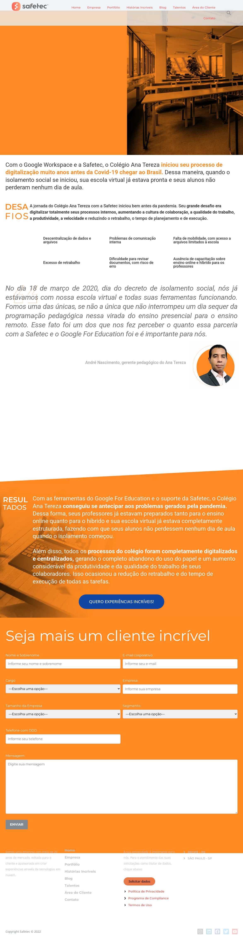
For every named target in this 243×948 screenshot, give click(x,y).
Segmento (131, 706)
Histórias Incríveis (140, 7)
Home (76, 7)
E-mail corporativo (138, 655)
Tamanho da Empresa (24, 706)
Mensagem (15, 755)
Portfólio (113, 7)
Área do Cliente (203, 7)
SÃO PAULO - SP (200, 858)
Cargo (10, 680)
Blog (162, 7)
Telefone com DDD (21, 730)
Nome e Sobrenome (22, 655)
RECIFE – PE (196, 852)
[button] (229, 13)
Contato (209, 18)
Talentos (179, 7)
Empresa (93, 7)
